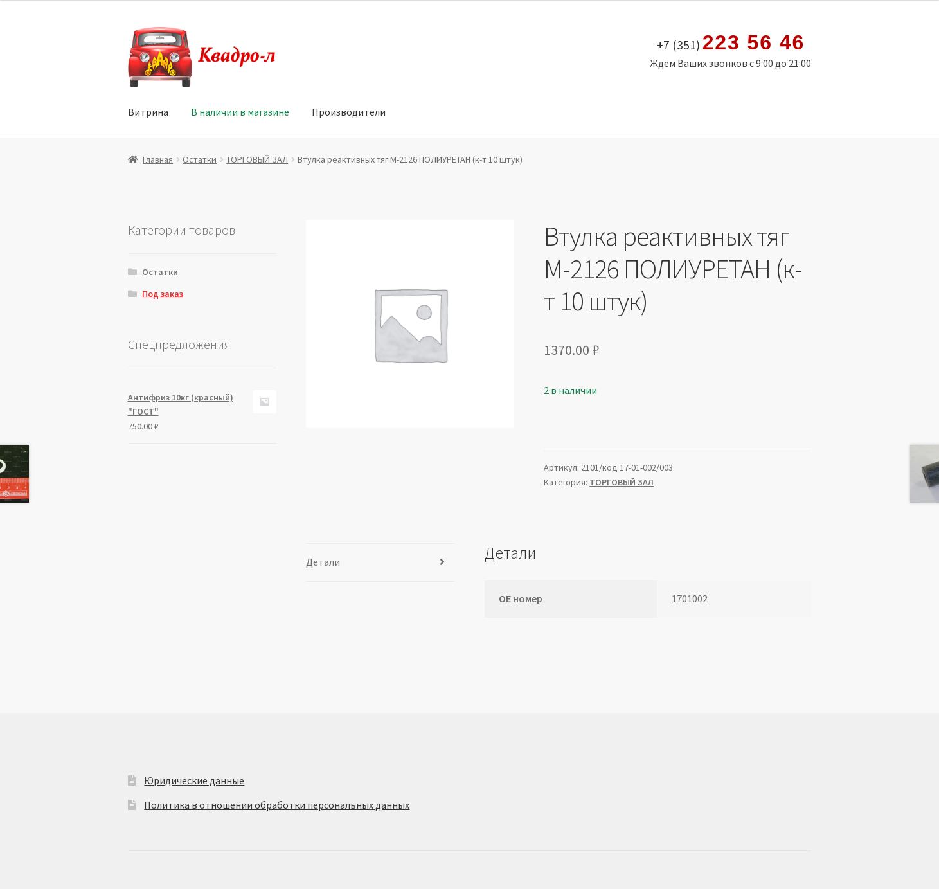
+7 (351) (731, 43)
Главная (158, 159)
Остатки (200, 159)
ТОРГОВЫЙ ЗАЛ (257, 159)
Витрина (148, 111)
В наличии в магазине (240, 111)
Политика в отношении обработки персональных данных (276, 804)
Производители (349, 111)
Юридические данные (194, 780)
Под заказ (162, 294)
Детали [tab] (323, 561)
